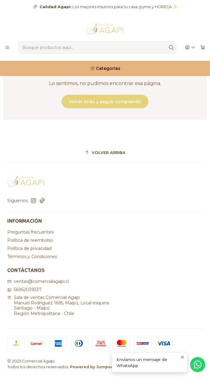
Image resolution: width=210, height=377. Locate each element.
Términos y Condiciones (32, 256)
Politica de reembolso (30, 240)
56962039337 (24, 289)
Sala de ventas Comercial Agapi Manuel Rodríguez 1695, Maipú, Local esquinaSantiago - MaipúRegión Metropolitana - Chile (58, 305)
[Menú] (7, 47)
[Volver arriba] (105, 153)
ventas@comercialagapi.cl (38, 281)
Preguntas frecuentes (30, 232)
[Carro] (202, 47)
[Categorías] (105, 68)
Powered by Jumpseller (95, 367)
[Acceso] (190, 47)
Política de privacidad (29, 248)
